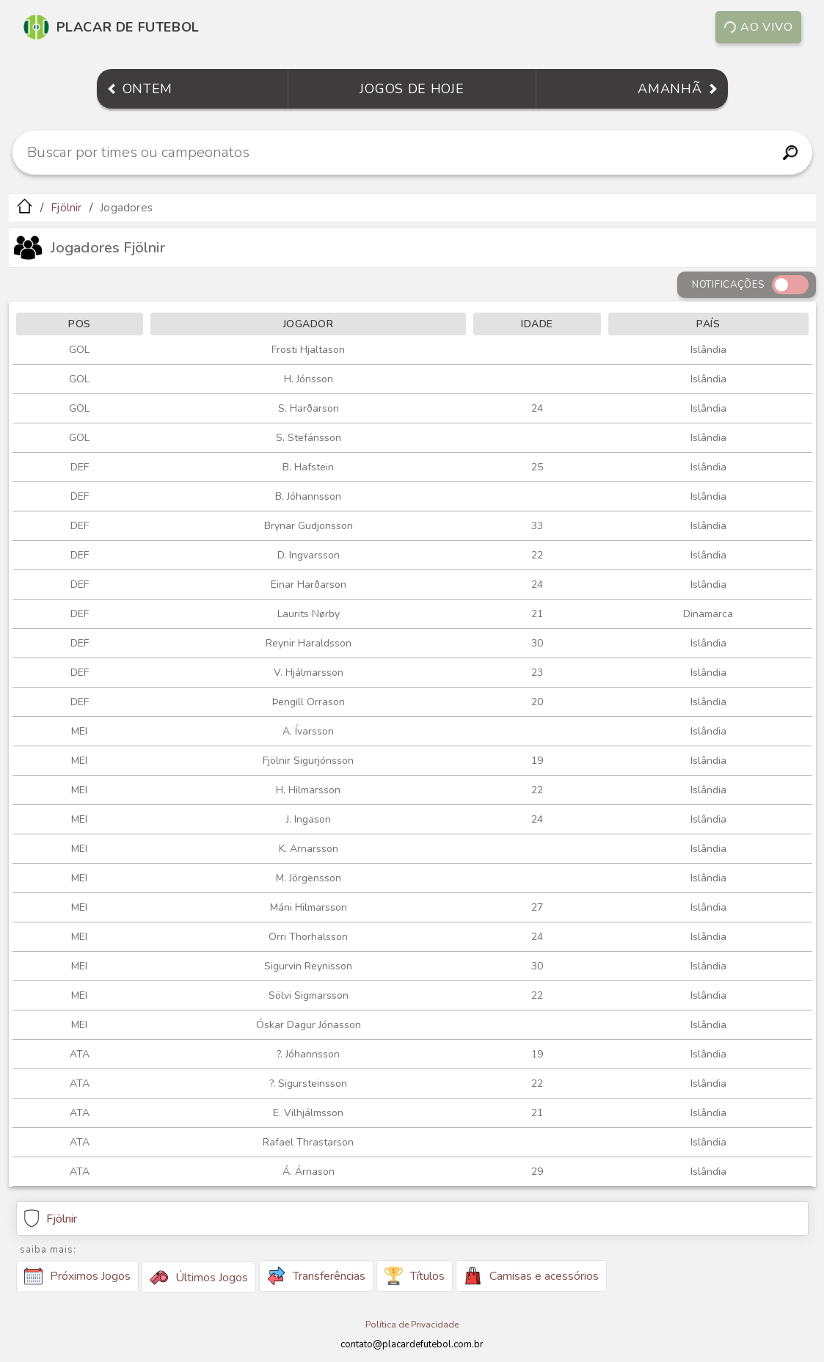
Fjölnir (66, 207)
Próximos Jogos (77, 1276)
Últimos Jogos (199, 1278)
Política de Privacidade (412, 1324)
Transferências (316, 1276)
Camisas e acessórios (531, 1276)
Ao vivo (757, 27)
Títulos (414, 1276)
